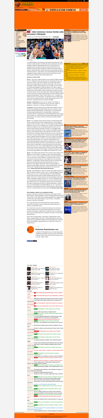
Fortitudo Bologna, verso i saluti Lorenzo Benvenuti (46, 320)
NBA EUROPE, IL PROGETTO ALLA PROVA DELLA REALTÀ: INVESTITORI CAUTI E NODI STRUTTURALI (75, 32)
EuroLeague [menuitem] (18, 36)
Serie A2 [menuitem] (17, 33)
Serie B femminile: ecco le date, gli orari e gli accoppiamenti (46, 317)
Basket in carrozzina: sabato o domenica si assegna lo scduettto (47, 379)
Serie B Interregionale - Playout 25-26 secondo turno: (76, 67)
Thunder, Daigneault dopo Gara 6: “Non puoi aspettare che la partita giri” (49, 410)
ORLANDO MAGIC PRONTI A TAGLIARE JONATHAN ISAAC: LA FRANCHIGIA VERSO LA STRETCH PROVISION (75, 127)
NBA (65, 124)
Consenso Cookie (79, 412)
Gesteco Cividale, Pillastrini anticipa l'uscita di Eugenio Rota (48, 365)
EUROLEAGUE (67, 164)
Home (16, 29)
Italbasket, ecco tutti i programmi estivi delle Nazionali (45, 384)
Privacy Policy (85, 412)
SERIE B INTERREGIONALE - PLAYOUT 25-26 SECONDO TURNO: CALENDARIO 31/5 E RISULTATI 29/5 (75, 204)
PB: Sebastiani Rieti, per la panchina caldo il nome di (76, 77)
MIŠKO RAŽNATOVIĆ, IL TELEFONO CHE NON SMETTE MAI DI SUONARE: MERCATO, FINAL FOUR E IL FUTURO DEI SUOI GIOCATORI (75, 140)
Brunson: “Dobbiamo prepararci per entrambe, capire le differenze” (47, 391)
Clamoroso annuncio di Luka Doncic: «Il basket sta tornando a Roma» (48, 360)
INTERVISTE (66, 138)
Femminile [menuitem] (17, 43)
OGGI (83, 63)
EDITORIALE (66, 29)
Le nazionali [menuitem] (18, 37)
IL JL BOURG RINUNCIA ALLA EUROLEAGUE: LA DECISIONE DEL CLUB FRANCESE (76, 166)
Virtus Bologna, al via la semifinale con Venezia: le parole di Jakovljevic (48, 356)
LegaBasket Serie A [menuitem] (19, 31)
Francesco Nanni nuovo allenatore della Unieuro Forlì (47, 319)
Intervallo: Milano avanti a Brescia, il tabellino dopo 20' (45, 311)
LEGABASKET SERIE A (69, 176)
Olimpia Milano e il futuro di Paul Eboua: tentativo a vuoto (76, 78)
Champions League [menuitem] (19, 40)
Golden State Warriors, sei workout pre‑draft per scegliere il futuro (47, 378)
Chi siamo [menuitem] (17, 46)
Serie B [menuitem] (17, 39)
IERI (87, 63)
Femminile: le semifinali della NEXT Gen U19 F (43, 372)
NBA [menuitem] (16, 34)
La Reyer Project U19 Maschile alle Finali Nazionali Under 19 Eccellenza (48, 342)
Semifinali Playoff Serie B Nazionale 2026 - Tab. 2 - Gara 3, (77, 66)
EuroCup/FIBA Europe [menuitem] (20, 42)
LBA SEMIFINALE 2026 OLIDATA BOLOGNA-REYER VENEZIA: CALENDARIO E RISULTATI (75, 178)
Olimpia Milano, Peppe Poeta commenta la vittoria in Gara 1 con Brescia (48, 298)
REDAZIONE (51, 414)
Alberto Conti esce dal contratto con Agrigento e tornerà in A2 (48, 376)
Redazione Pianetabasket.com (42, 36)
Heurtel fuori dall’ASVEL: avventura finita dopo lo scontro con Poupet (48, 393)
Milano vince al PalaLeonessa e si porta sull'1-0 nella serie (77, 65)
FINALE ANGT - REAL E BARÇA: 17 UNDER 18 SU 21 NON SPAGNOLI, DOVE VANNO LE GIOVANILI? (75, 154)
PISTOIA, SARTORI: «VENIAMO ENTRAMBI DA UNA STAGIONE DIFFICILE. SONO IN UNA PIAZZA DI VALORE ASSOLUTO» (75, 191)
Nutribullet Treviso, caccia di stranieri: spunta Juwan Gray (48, 394)
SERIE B (66, 201)
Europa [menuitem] (17, 45)
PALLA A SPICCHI (68, 151)
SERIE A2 (66, 188)
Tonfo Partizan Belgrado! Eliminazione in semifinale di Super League (48, 316)
